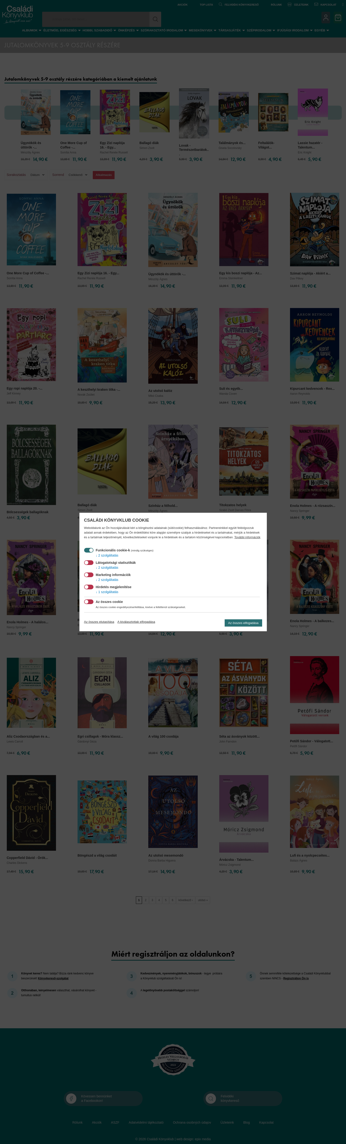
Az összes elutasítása (99, 622)
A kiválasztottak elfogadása (136, 622)
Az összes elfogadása (243, 623)
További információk (247, 537)
